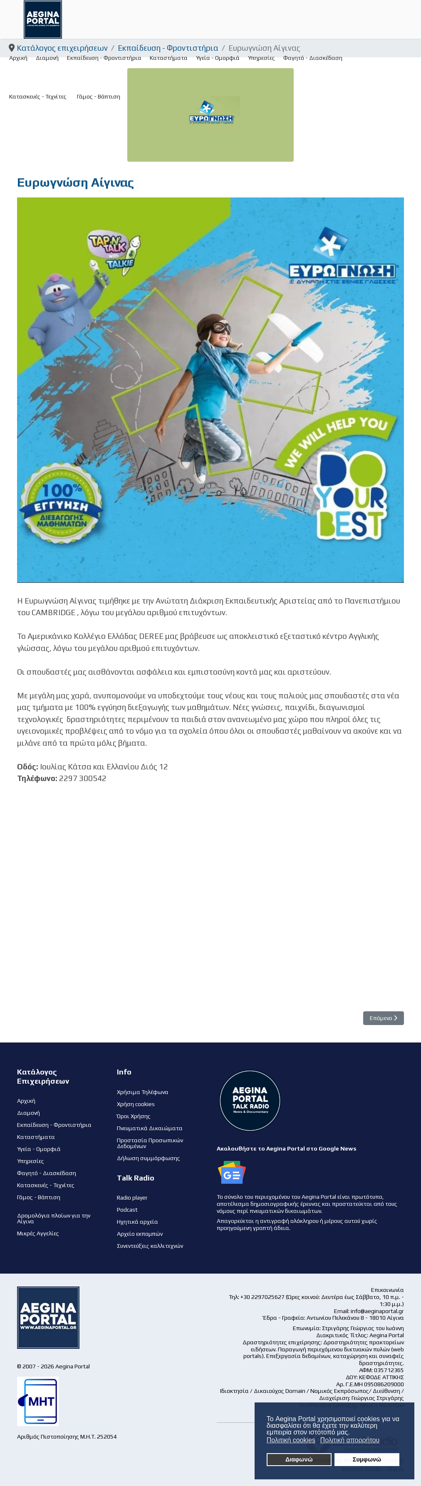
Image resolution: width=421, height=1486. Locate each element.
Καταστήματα (169, 57)
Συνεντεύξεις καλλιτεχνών (150, 1246)
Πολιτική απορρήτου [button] (350, 1440)
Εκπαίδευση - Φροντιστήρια (104, 57)
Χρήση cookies (136, 1104)
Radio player (132, 1197)
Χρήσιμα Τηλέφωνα (142, 1092)
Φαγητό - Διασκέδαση (312, 57)
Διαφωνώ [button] (299, 1459)
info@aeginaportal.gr (377, 1311)
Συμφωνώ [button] (367, 1459)
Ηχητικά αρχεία (137, 1222)
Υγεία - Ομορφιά (218, 57)
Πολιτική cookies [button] (291, 1440)
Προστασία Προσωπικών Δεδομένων (150, 1143)
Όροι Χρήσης (134, 1116)
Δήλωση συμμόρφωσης (148, 1158)
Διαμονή (47, 57)
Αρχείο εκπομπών (140, 1234)
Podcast (127, 1209)
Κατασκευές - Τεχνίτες (38, 96)
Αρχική (18, 57)
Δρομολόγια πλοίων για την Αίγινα (53, 1218)
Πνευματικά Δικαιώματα (150, 1128)
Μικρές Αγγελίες (38, 1233)
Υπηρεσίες (261, 57)
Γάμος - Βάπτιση (98, 96)
